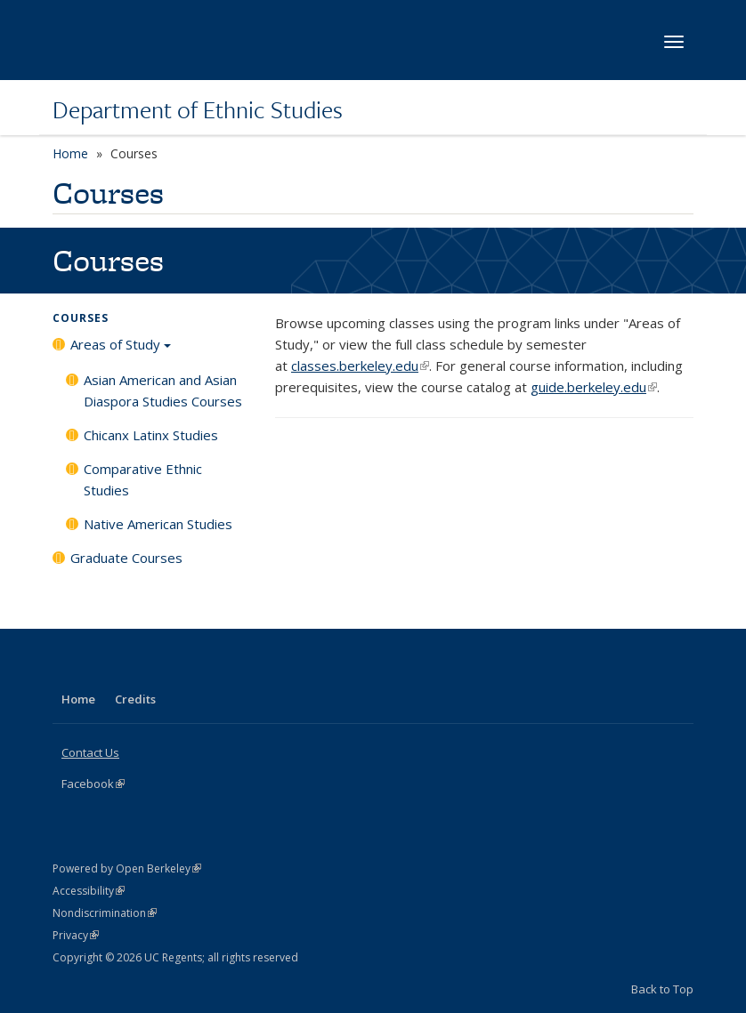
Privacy (76, 935)
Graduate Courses (126, 558)
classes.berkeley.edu (360, 365)
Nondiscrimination (105, 913)
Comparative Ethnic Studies (143, 479)
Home (70, 153)
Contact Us (90, 752)
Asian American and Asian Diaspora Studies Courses (163, 390)
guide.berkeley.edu (594, 387)
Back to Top (662, 989)
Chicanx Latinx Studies (151, 435)
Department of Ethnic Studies (198, 109)
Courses (81, 318)
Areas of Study (120, 350)
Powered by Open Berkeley (127, 868)
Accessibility (89, 890)
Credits (135, 699)
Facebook (93, 784)
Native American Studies (158, 524)
